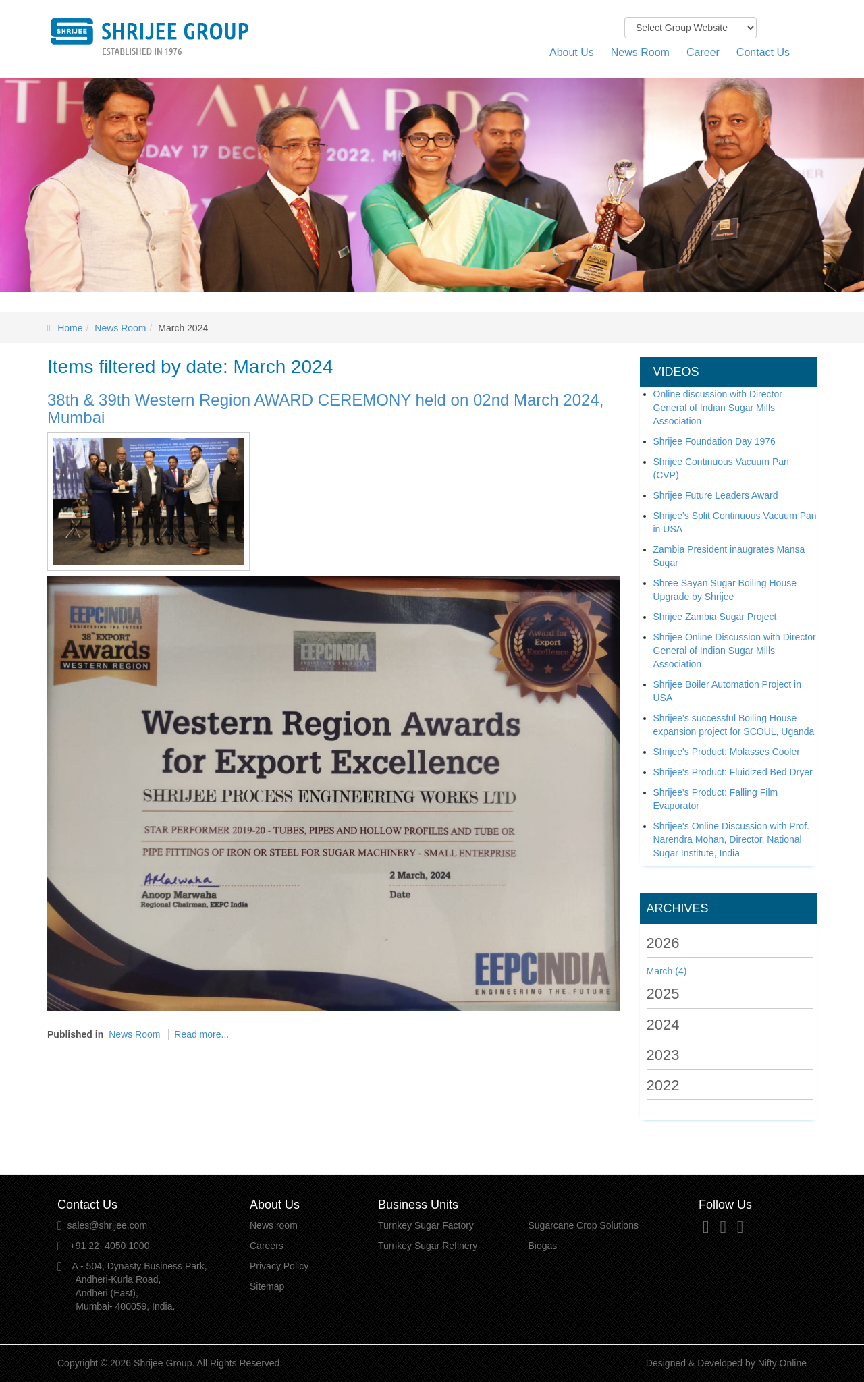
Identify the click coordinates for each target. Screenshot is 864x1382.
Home (69, 328)
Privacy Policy (279, 1266)
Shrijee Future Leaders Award (715, 495)
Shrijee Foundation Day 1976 (714, 441)
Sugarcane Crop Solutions (584, 1225)
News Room (640, 52)
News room (274, 1225)
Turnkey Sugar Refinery (427, 1245)
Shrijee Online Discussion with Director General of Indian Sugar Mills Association (734, 650)
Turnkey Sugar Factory (426, 1225)
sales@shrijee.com (107, 1225)
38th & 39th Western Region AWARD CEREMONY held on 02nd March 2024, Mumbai (325, 408)
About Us (571, 52)
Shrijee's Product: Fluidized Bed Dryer (733, 772)
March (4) (667, 971)
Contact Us (763, 52)
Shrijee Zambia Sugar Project (715, 616)
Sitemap (267, 1286)
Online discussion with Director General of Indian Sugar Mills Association (717, 407)
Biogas (543, 1245)
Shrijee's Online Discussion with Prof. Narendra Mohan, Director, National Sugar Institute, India (731, 839)
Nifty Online (782, 1363)
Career (703, 52)
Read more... (201, 1034)
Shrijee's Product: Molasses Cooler (726, 751)
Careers (267, 1245)
